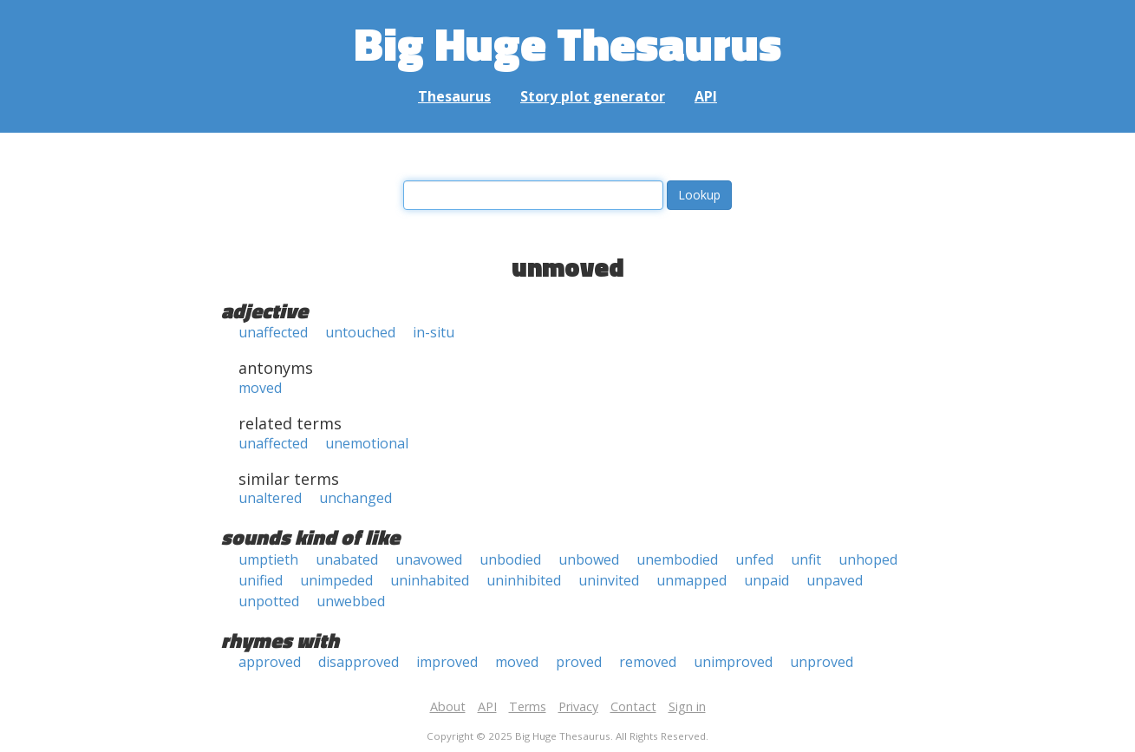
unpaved (834, 580)
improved (447, 661)
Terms (527, 706)
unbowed (588, 559)
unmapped (691, 580)
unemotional (366, 443)
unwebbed (350, 601)
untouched (360, 332)
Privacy (578, 706)
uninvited (608, 580)
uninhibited (523, 580)
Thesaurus (454, 96)
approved (269, 661)
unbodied (510, 559)
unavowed (428, 559)
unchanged (355, 497)
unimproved (733, 661)
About (448, 706)
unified (260, 580)
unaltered (270, 497)
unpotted (268, 601)
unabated (347, 559)
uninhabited (429, 580)
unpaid (766, 580)
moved (260, 387)
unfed (754, 559)
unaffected (273, 332)
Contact (633, 706)
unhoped (867, 559)
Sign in (687, 706)
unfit (806, 559)
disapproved (358, 661)
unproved (821, 661)
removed (647, 661)
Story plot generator (592, 96)
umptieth (268, 559)
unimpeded (336, 580)
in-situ (433, 332)
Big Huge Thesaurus (567, 43)
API (706, 96)
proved (579, 661)
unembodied (677, 559)
